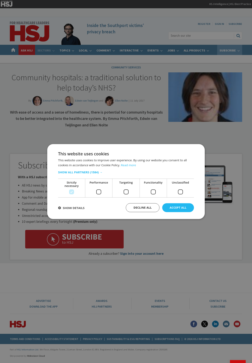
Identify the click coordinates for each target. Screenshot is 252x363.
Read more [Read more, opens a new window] (128, 165)
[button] (126, 172)
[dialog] (126, 181)
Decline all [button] (142, 207)
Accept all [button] (178, 207)
